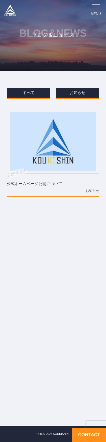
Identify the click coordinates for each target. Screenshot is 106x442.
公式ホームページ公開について (34, 183)
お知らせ (77, 92)
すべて (28, 92)
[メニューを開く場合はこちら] (95, 10)
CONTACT (89, 435)
